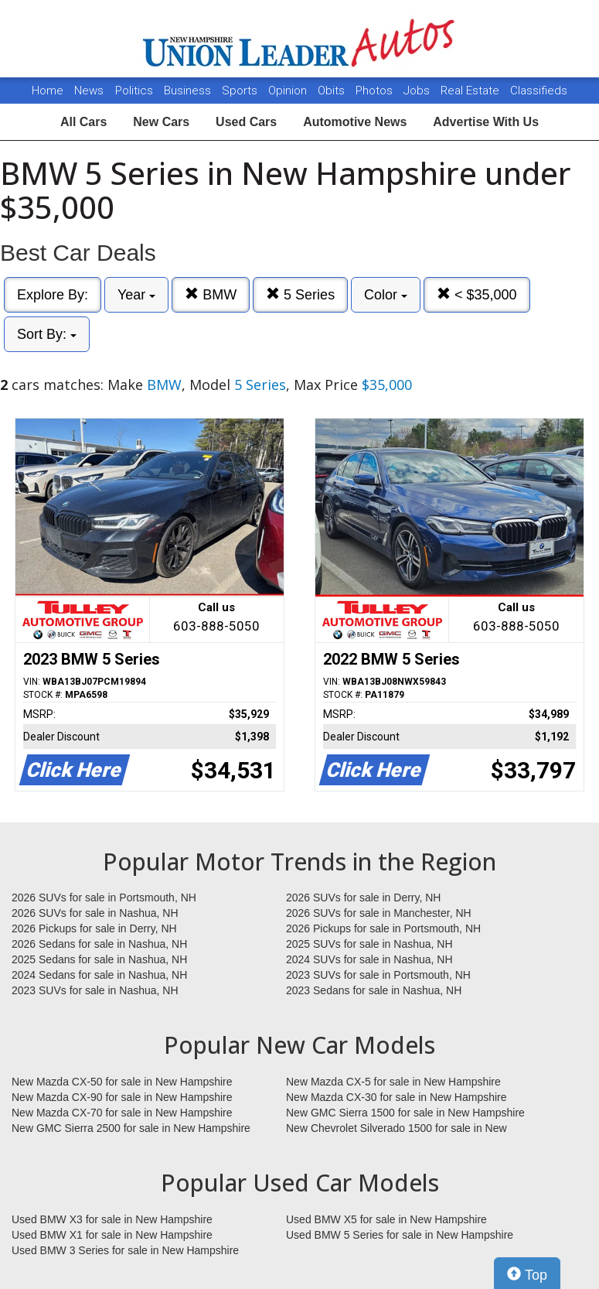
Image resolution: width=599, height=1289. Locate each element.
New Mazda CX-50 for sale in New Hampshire (122, 1081)
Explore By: (52, 295)
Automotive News (355, 121)
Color (385, 295)
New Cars (161, 121)
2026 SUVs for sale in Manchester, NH (378, 913)
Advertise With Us (486, 121)
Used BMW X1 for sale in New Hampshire (112, 1235)
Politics (134, 90)
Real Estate (471, 90)
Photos (376, 90)
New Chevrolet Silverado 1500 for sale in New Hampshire (396, 1129)
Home (47, 90)
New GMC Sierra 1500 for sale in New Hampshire (405, 1112)
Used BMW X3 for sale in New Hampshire (112, 1219)
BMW (211, 294)
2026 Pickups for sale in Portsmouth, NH (383, 928)
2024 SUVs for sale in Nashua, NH (369, 959)
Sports (241, 90)
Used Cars (246, 121)
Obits (333, 90)
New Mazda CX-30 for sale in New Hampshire (396, 1097)
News (89, 90)
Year (136, 295)
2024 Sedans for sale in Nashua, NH (99, 975)
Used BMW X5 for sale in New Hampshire (386, 1219)
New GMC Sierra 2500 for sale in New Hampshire (131, 1128)
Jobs (418, 90)
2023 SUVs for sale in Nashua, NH (95, 990)
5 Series (300, 294)
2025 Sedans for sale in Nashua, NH (99, 959)
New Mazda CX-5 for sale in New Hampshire (393, 1081)
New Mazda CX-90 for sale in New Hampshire (122, 1097)
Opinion (289, 90)
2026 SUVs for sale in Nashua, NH (95, 913)
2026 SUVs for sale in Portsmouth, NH (104, 897)
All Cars (83, 121)
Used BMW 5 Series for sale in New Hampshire (399, 1235)
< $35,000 (477, 294)
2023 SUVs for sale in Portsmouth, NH (378, 975)
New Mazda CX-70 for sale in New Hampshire (122, 1112)
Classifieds (538, 90)
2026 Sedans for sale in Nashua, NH (99, 944)
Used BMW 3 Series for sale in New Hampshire (125, 1250)
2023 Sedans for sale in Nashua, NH (373, 990)
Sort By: (47, 334)
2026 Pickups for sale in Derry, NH (94, 928)
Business (189, 90)
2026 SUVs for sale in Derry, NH (363, 897)
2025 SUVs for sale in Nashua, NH (369, 944)
